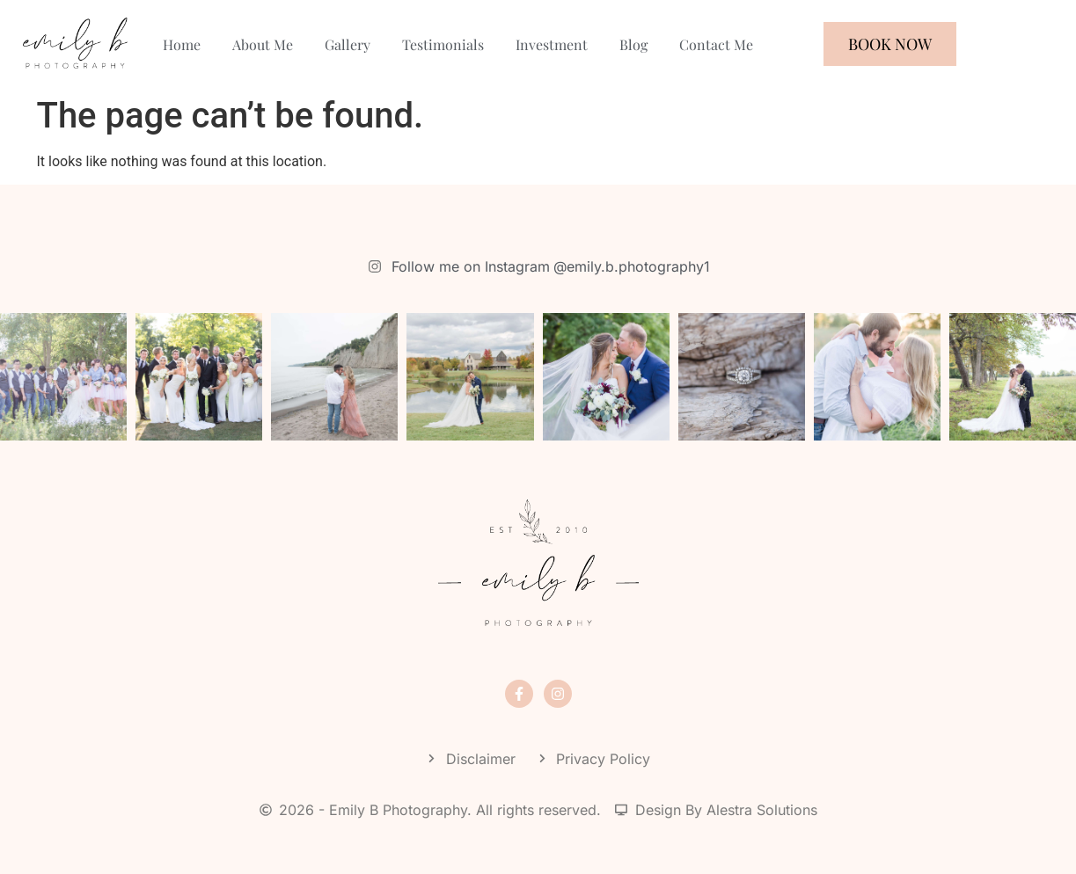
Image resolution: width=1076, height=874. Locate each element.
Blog (633, 44)
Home (182, 44)
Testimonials (443, 44)
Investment (552, 44)
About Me (262, 44)
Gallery (347, 44)
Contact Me (716, 44)
